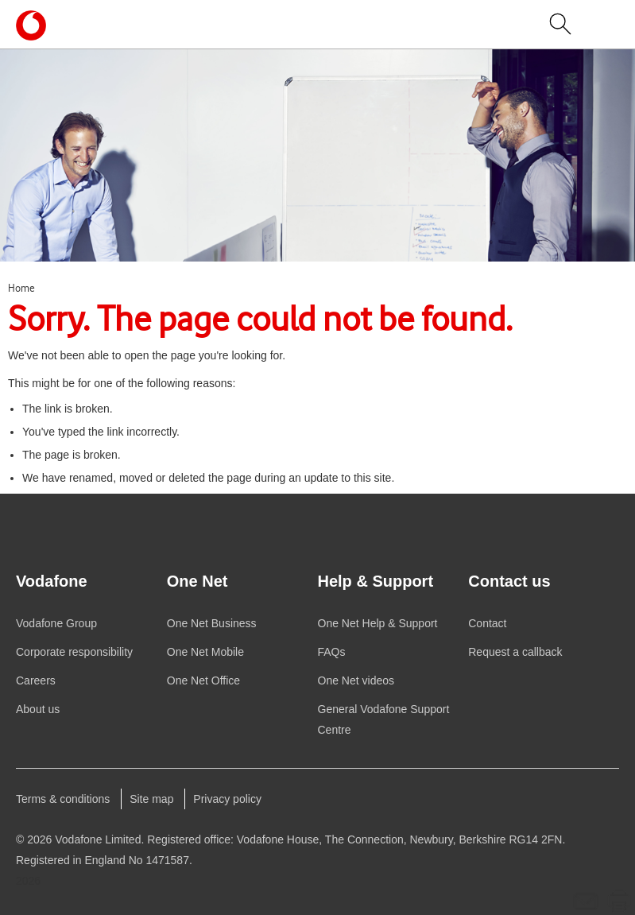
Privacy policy (227, 799)
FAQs (332, 652)
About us (38, 709)
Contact (487, 623)
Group (56, 623)
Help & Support (378, 623)
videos (356, 680)
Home (21, 288)
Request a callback (515, 652)
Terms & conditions (63, 799)
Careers (36, 680)
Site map (151, 799)
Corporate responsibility (74, 652)
